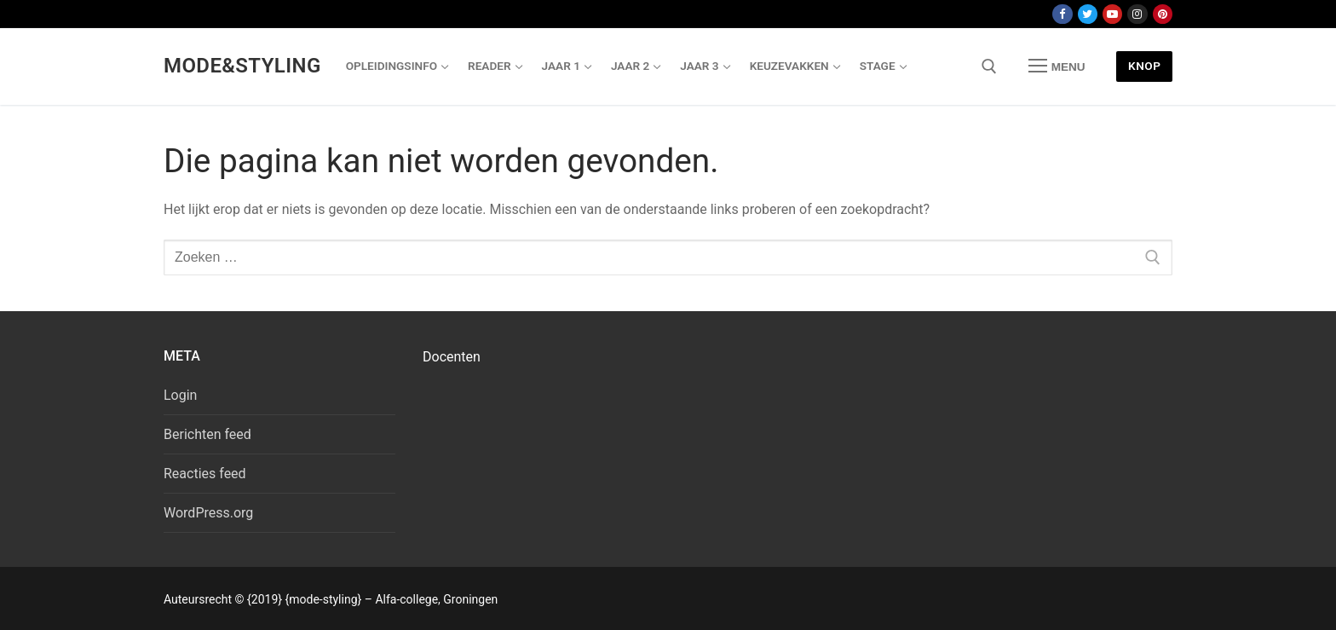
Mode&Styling (242, 66)
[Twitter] (1087, 14)
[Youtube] (1112, 14)
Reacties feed (205, 473)
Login (180, 395)
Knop (1144, 65)
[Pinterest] (1162, 14)
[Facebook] (1062, 14)
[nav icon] (1057, 66)
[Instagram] (1137, 14)
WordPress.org (208, 513)
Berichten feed (207, 434)
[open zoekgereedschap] (989, 66)
